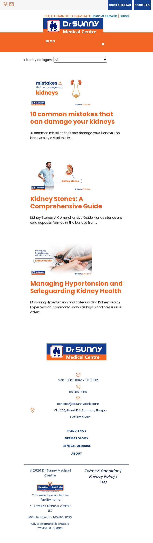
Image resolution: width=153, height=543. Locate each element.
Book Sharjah (120, 5)
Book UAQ (142, 5)
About (76, 454)
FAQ (102, 482)
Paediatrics (76, 431)
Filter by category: (38, 59)
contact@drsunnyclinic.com (78, 404)
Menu (41, 22)
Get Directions (80, 417)
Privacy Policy (102, 476)
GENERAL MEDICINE (76, 446)
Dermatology (76, 438)
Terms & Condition (102, 470)
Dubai (124, 16)
